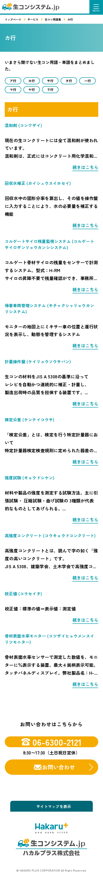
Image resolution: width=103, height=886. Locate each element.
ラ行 (50, 90)
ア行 (13, 81)
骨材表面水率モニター (49, 640)
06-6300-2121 (51, 742)
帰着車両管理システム (49, 309)
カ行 (31, 81)
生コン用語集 (53, 19)
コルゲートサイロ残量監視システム (49, 245)
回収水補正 (38, 184)
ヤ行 (31, 90)
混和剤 (23, 126)
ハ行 (87, 81)
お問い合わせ (58, 768)
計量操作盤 (38, 362)
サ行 (50, 81)
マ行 (13, 90)
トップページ (13, 19)
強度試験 (29, 478)
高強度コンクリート (50, 537)
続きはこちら (85, 168)
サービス (32, 19)
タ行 (69, 81)
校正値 (23, 594)
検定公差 (29, 420)
